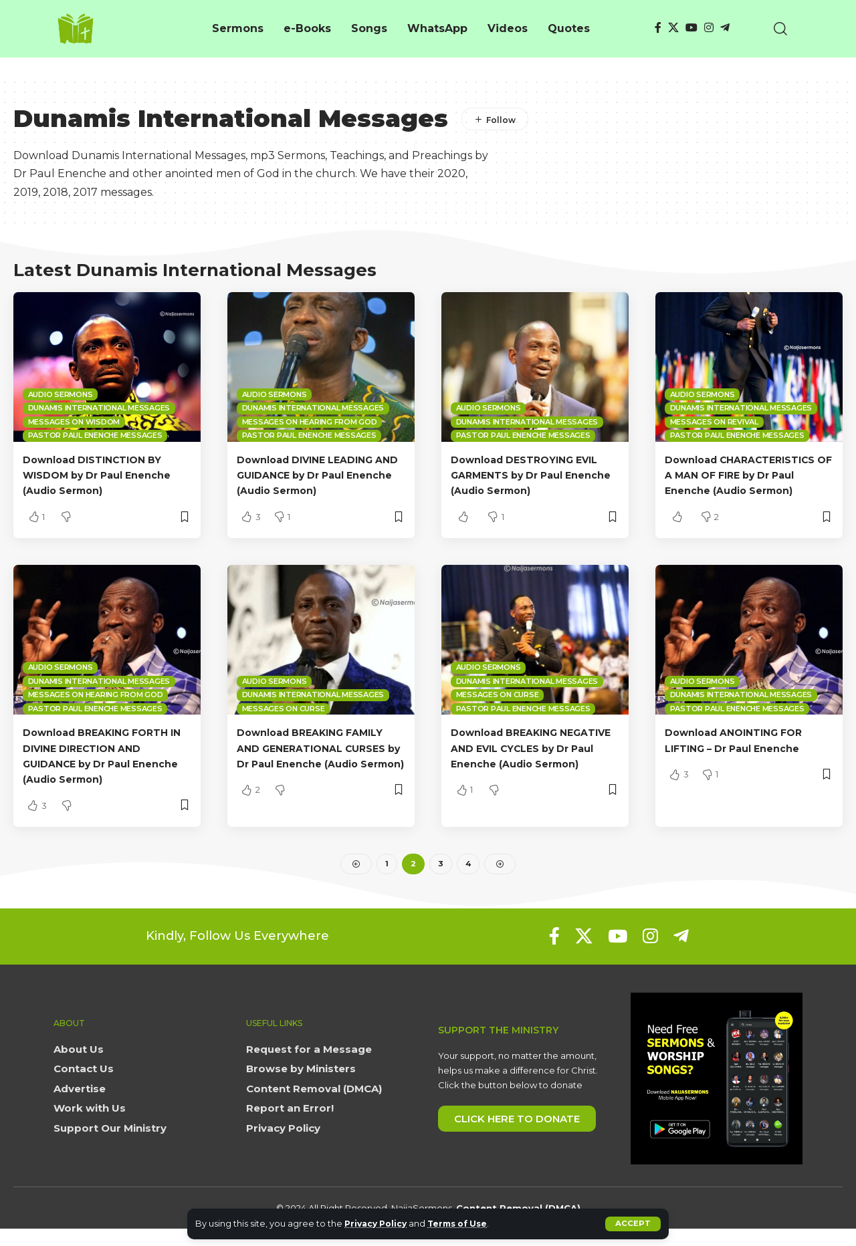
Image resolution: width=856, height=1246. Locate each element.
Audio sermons (60, 394)
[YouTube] (691, 28)
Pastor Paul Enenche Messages (95, 435)
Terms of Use (465, 1224)
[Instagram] (709, 28)
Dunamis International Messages (99, 407)
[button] (633, 1224)
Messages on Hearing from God (309, 421)
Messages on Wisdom (74, 421)
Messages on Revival (714, 421)
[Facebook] (658, 28)
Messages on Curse (283, 724)
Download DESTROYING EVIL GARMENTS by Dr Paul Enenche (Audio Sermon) (533, 475)
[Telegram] (725, 28)
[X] (673, 28)
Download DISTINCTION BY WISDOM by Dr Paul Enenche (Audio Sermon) (106, 475)
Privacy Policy (378, 1224)
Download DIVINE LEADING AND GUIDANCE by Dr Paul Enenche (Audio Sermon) (314, 475)
